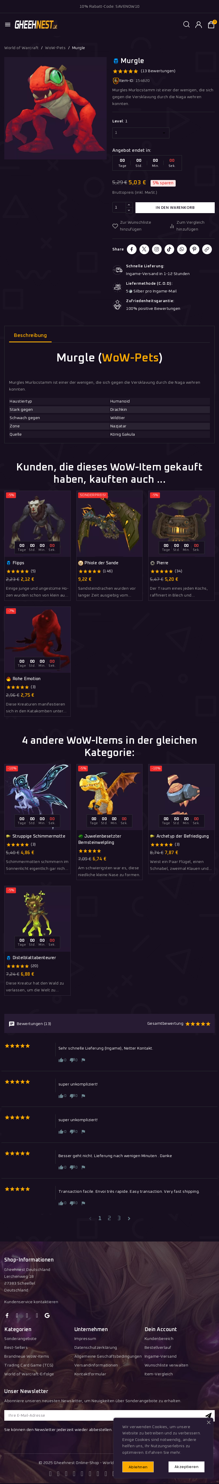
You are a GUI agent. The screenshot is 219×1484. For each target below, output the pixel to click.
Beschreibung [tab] (30, 335)
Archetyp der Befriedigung (179, 836)
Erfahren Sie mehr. (163, 1452)
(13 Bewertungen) (158, 71)
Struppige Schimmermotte (35, 836)
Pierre (159, 563)
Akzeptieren (186, 1466)
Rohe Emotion (23, 679)
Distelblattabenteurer (31, 958)
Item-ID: (123, 80)
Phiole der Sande (98, 563)
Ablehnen (138, 1466)
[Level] (140, 133)
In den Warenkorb (175, 207)
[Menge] (119, 207)
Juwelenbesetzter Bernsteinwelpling (99, 839)
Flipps (15, 563)
